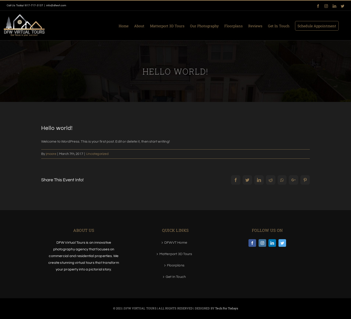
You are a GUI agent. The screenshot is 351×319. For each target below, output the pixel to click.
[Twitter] (282, 243)
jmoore (51, 154)
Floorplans (175, 265)
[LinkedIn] (272, 243)
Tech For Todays (226, 308)
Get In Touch (176, 277)
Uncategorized (97, 154)
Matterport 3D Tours (175, 254)
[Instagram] (262, 243)
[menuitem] (126, 25)
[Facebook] (252, 243)
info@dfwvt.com (56, 5)
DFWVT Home (175, 242)
